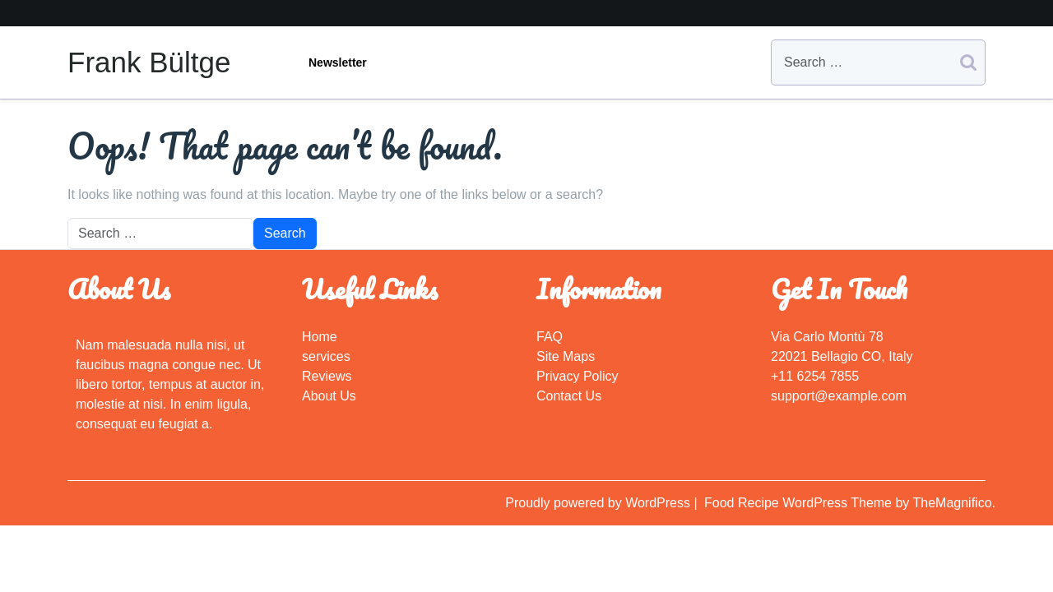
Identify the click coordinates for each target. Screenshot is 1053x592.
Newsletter (337, 62)
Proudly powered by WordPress (599, 503)
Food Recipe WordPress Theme (799, 503)
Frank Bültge (148, 62)
